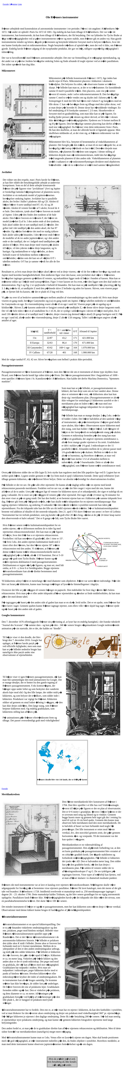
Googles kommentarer (13, 615)
